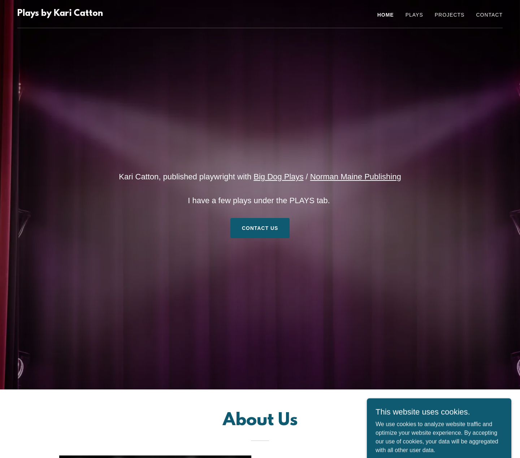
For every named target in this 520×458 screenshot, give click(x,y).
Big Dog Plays (278, 176)
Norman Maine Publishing (355, 176)
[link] (60, 14)
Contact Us (260, 228)
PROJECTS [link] (450, 15)
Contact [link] (489, 15)
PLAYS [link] (414, 15)
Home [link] (385, 15)
